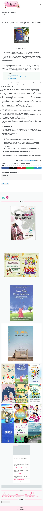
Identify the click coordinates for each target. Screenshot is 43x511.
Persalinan (26, 496)
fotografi (16, 492)
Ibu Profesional (20, 492)
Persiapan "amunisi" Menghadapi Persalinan (14, 75)
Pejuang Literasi (4, 496)
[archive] (5, 502)
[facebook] (5, 168)
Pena (9, 496)
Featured (12, 492)
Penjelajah (17, 496)
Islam (35, 492)
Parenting (30, 494)
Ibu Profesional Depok (27, 492)
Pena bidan (12, 496)
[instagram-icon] (41, 4)
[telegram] (38, 168)
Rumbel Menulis (31, 496)
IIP (32, 492)
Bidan (3, 492)
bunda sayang (7, 492)
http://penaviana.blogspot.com (28, 160)
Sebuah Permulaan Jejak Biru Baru (20, 479)
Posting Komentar (5, 183)
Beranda (21, 507)
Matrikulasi (11, 494)
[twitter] (13, 168)
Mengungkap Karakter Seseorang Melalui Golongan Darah (16, 76)
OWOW (26, 494)
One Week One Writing (20, 494)
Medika (15, 494)
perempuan (21, 496)
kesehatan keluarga (5, 494)
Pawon (34, 494)
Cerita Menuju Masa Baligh (11, 78)
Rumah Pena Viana (23, 509)
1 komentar (16, 14)
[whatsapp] (30, 168)
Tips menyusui (37, 496)
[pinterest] (21, 168)
